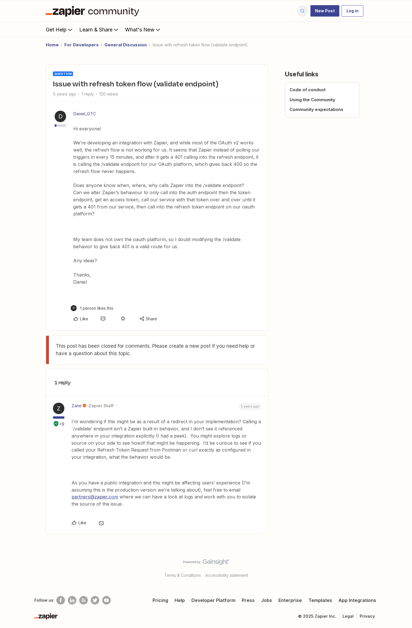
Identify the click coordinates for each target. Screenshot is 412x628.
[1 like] (92, 308)
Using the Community (312, 99)
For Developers (81, 44)
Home (52, 44)
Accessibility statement (226, 575)
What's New (143, 29)
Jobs (266, 600)
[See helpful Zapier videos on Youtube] (106, 600)
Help (180, 600)
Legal (348, 616)
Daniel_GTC (84, 113)
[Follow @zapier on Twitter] (95, 600)
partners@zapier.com (95, 497)
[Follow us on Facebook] (60, 600)
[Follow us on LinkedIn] (72, 600)
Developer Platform (213, 600)
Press (248, 600)
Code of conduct (308, 89)
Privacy (367, 616)
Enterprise (290, 600)
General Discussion (125, 44)
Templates (320, 600)
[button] (324, 11)
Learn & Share (99, 29)
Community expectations (316, 109)
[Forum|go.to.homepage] (94, 11)
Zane (77, 405)
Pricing (160, 600)
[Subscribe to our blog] (83, 600)
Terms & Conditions (182, 575)
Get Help (60, 29)
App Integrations (357, 600)
